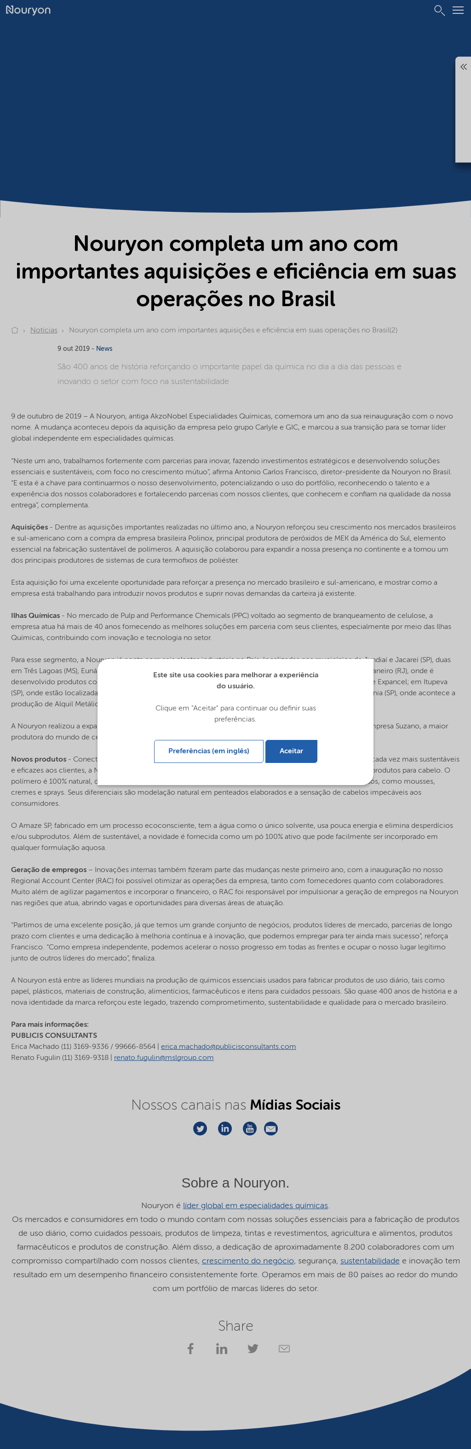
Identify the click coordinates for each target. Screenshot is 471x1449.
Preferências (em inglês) (208, 750)
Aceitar (291, 750)
